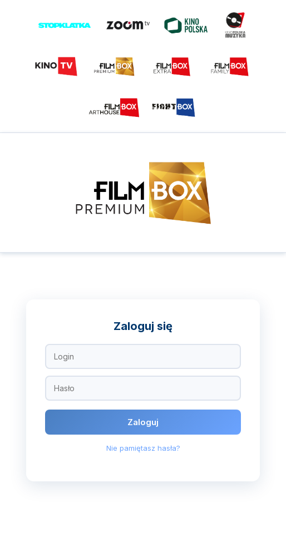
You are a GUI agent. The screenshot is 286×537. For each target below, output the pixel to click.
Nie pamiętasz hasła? (143, 448)
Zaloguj (143, 422)
